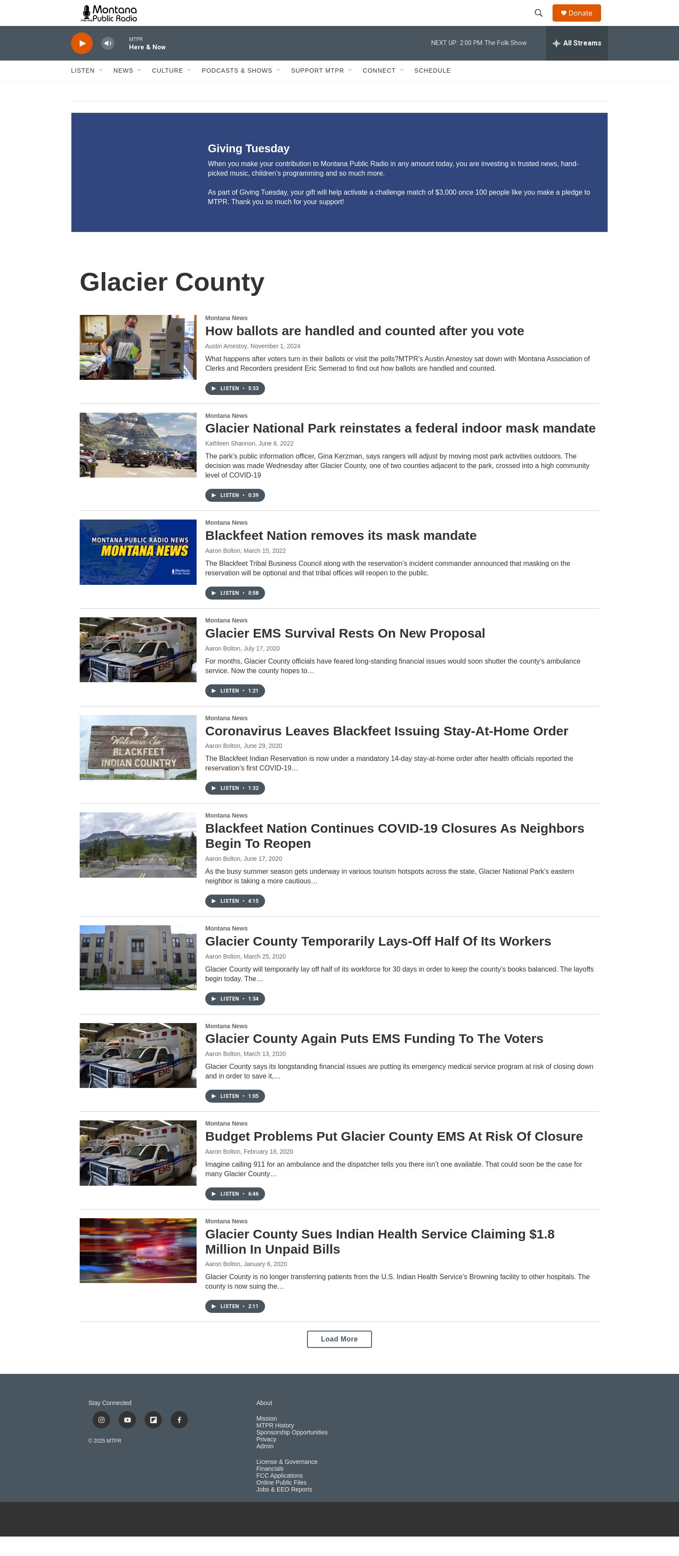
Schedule (432, 90)
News (123, 90)
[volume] (107, 63)
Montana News (226, 337)
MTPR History (275, 1445)
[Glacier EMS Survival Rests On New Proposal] (138, 669)
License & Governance (287, 1481)
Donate (585, 22)
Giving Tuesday (249, 167)
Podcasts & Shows (237, 90)
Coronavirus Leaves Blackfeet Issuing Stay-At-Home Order (387, 750)
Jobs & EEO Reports (284, 1509)
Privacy (266, 1459)
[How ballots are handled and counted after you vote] (138, 366)
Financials (270, 1488)
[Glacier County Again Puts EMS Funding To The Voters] (138, 1075)
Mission (266, 1438)
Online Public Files (281, 1502)
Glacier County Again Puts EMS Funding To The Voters (374, 1058)
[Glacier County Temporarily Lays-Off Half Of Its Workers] (138, 977)
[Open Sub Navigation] (101, 90)
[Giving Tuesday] (131, 191)
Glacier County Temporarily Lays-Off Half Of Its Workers (378, 960)
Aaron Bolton (222, 570)
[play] (82, 63)
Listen (83, 90)
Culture (167, 90)
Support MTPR (317, 90)
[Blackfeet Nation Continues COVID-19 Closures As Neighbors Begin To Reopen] (138, 864)
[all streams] (577, 62)
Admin (265, 1466)
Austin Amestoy (226, 365)
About (264, 1422)
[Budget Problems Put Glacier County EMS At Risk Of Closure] (138, 1172)
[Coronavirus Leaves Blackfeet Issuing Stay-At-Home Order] (138, 767)
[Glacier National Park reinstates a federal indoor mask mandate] (138, 464)
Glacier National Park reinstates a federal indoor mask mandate (400, 447)
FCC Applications (279, 1495)
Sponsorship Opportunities (292, 1452)
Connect (379, 90)
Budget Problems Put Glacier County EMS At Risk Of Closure (394, 1156)
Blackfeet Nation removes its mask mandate (341, 555)
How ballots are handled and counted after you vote (364, 350)
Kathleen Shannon (230, 462)
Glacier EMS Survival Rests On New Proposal (345, 652)
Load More (339, 1358)
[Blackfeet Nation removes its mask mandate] (138, 571)
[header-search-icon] (542, 23)
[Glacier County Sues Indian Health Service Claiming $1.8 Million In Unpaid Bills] (138, 1270)
